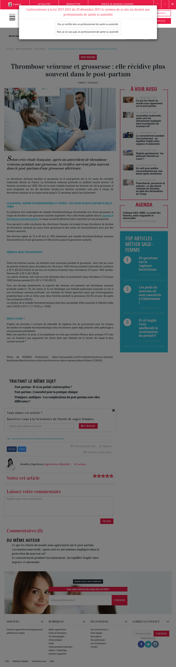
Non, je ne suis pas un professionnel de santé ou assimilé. (88, 31)
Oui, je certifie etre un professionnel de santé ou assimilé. (88, 24)
